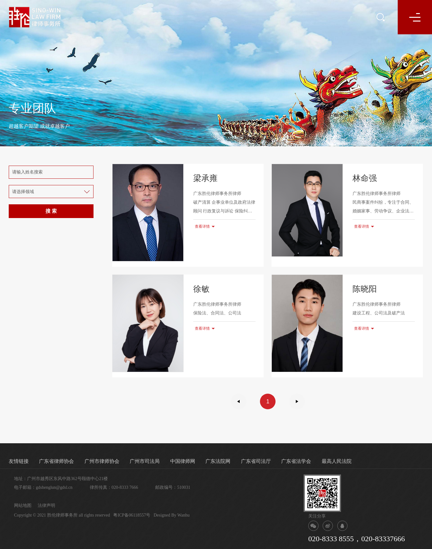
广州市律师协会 (101, 461)
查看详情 (202, 226)
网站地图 (22, 505)
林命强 (365, 178)
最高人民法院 (337, 461)
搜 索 (51, 211)
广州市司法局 (145, 461)
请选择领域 (23, 191)
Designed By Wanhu (172, 515)
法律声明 (46, 505)
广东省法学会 (296, 461)
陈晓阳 (365, 289)
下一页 (297, 401)
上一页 (239, 401)
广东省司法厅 (256, 461)
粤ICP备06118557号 (131, 515)
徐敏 (201, 289)
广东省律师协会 (56, 461)
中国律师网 (182, 461)
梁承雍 (205, 178)
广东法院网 (217, 461)
